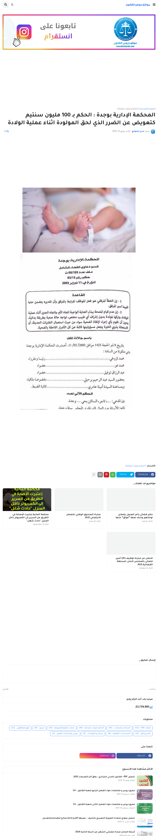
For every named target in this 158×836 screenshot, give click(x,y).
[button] (154, 4)
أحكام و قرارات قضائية (127, 109)
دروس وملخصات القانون (65, 734)
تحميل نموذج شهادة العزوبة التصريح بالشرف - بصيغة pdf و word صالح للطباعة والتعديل (88, 818)
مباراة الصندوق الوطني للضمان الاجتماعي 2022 (83, 516)
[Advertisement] (79, 80)
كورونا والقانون (20, 728)
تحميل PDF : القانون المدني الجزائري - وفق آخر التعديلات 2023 (104, 777)
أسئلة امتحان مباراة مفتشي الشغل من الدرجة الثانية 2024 (105, 832)
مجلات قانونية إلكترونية (61, 728)
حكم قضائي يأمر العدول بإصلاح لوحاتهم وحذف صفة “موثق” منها (134, 516)
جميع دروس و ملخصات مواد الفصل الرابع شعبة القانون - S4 (104, 791)
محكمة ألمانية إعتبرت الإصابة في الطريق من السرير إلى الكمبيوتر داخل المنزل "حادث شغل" (29, 517)
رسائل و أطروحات (93, 734)
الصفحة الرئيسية (147, 109)
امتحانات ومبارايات (119, 728)
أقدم (6, 689)
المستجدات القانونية (119, 734)
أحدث (151, 689)
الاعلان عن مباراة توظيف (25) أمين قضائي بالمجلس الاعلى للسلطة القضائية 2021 (134, 561)
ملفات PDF (143, 728)
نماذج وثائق (143, 734)
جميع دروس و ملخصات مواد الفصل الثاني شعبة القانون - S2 (104, 804)
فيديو (39, 728)
